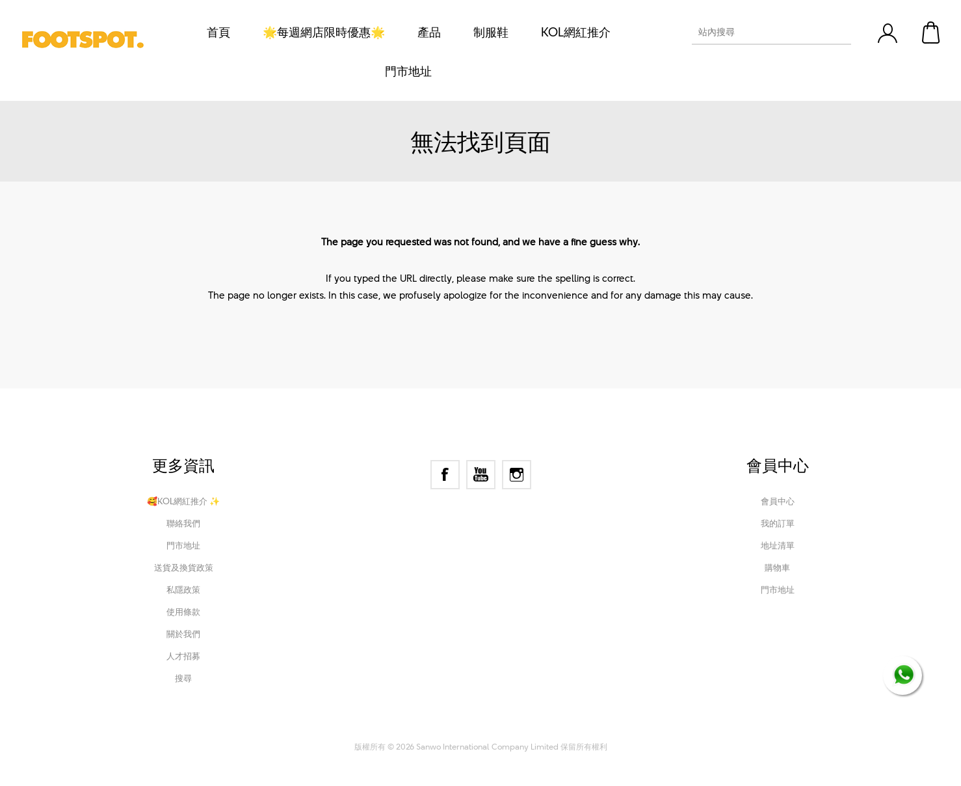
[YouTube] (480, 474)
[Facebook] (445, 474)
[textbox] (760, 32)
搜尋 (183, 677)
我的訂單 (778, 523)
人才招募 (183, 655)
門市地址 (183, 545)
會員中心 (778, 501)
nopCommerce (429, 729)
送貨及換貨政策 (183, 567)
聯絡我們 (183, 523)
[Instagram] (516, 474)
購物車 (931, 32)
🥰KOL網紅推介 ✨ (183, 501)
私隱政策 (183, 589)
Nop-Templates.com (567, 729)
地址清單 (778, 545)
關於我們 (183, 633)
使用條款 (183, 611)
